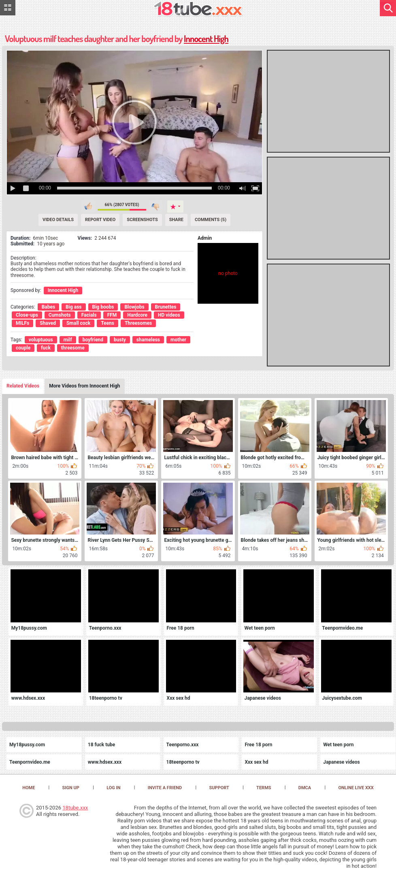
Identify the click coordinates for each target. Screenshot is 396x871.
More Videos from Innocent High (84, 386)
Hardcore (137, 315)
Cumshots (60, 315)
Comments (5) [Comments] (210, 219)
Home (28, 787)
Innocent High (206, 38)
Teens (107, 323)
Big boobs (103, 307)
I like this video (88, 206)
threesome (73, 348)
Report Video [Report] (100, 219)
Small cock (78, 323)
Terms (263, 787)
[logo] (198, 9)
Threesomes (138, 323)
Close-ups (27, 315)
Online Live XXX (355, 787)
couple (23, 348)
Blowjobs (134, 307)
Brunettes (166, 307)
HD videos (169, 315)
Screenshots (142, 219)
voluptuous (41, 340)
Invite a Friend (165, 787)
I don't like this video (155, 206)
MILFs (22, 323)
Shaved (48, 323)
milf (68, 340)
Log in (113, 787)
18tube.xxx (75, 808)
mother (178, 340)
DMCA (304, 787)
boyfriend (93, 340)
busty (120, 340)
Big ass (73, 307)
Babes (48, 307)
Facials (89, 315)
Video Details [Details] (58, 219)
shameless (148, 340)
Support (219, 787)
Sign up (70, 787)
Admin (205, 238)
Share (176, 219)
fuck (46, 348)
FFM (112, 315)
